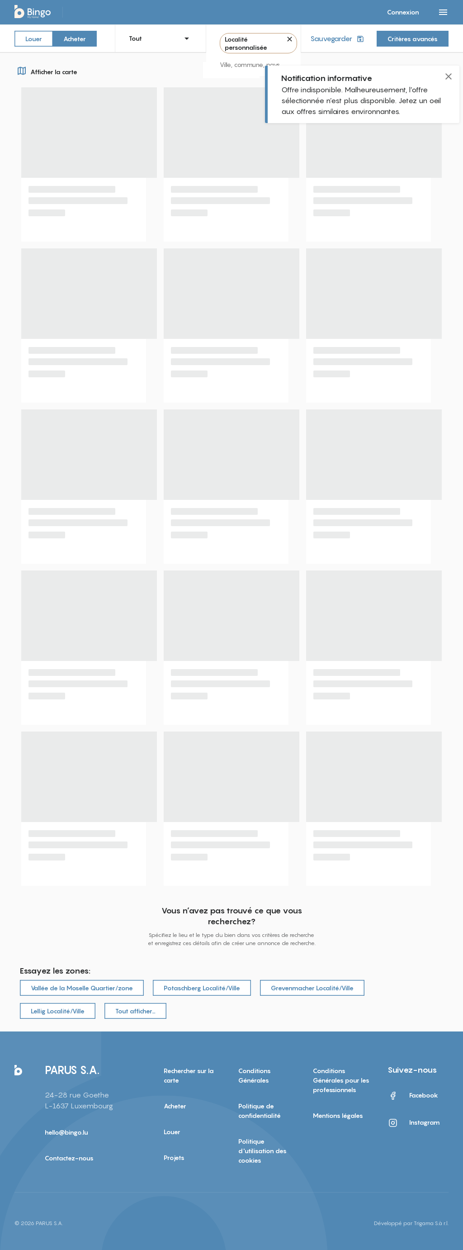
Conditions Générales (254, 1075)
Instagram (413, 1122)
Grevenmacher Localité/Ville (312, 988)
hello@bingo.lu (66, 1132)
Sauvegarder (338, 38)
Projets (174, 1157)
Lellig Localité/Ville (58, 1011)
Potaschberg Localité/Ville (202, 988)
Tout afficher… (135, 1011)
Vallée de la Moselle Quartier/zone (82, 988)
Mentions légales (338, 1115)
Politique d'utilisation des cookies (262, 1150)
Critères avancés (412, 39)
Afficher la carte (45, 70)
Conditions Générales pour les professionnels (341, 1080)
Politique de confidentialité (259, 1110)
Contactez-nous (69, 1158)
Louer (33, 38)
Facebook (412, 1095)
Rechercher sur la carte (189, 1075)
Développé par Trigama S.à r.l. (411, 1223)
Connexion (403, 12)
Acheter (74, 38)
